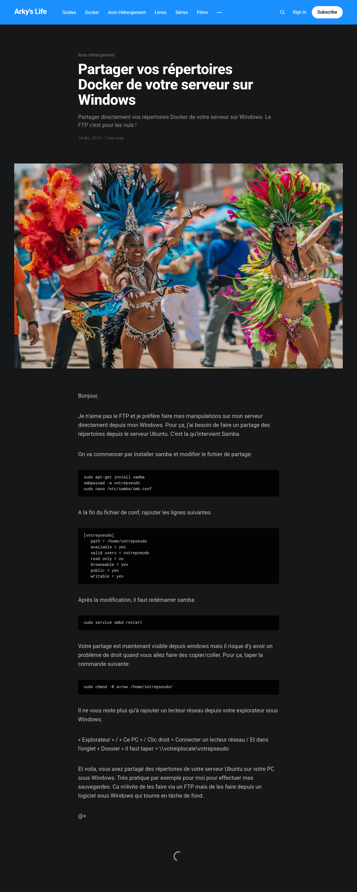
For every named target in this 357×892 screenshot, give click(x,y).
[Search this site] (282, 12)
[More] (219, 12)
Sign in (299, 12)
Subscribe (327, 12)
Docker (92, 12)
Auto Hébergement (127, 12)
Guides (69, 12)
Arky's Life (30, 11)
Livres (161, 12)
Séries (181, 12)
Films (202, 12)
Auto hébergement (96, 55)
